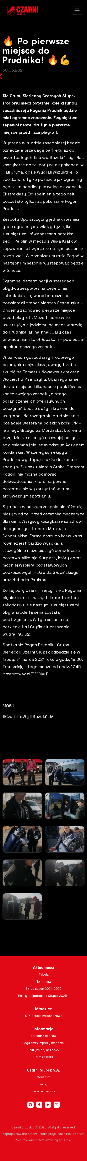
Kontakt (43, 1077)
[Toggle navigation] (77, 10)
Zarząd (43, 1084)
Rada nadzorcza (43, 1091)
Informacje (44, 1029)
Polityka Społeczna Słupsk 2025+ (43, 996)
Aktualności (43, 968)
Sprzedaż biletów (43, 1036)
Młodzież (43, 1009)
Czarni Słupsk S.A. (43, 1070)
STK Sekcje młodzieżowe (43, 1016)
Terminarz (43, 981)
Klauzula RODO (43, 1057)
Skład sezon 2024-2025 (43, 989)
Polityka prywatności (44, 1050)
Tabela (44, 974)
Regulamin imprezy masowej (43, 1043)
